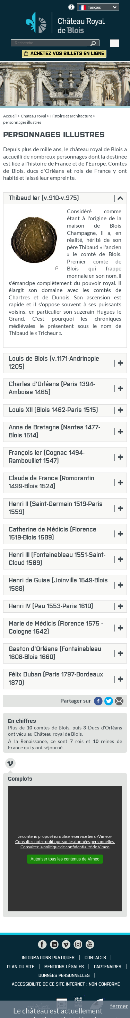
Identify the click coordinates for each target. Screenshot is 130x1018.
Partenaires (107, 967)
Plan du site (20, 967)
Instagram (77, 944)
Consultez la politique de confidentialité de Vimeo (65, 846)
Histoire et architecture (71, 115)
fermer (119, 1006)
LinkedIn (54, 944)
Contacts (95, 958)
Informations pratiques (48, 958)
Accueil (10, 115)
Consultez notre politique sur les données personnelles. (65, 841)
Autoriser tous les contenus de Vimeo (65, 859)
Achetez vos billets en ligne (67, 53)
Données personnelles (64, 976)
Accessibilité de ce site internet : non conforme (66, 984)
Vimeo (65, 944)
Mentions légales (64, 967)
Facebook (42, 944)
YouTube (89, 944)
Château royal (33, 115)
